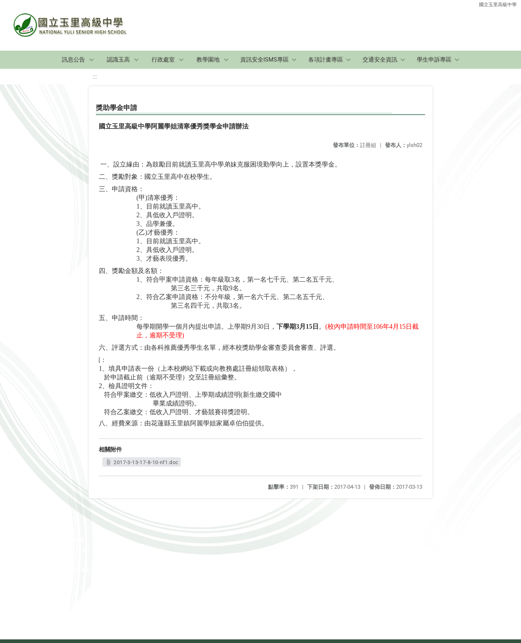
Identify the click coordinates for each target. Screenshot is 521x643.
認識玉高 (118, 59)
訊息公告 (73, 59)
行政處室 (163, 59)
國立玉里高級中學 (498, 4)
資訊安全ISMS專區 (264, 59)
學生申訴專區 (434, 59)
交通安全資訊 (380, 59)
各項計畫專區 (325, 59)
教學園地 (208, 59)
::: (95, 76)
